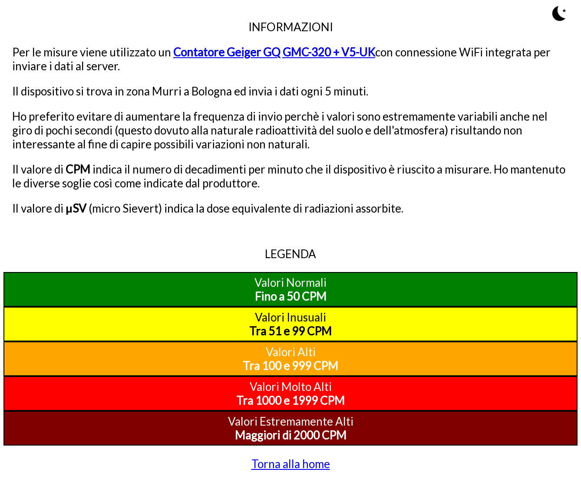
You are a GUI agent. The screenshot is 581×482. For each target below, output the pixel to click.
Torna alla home (290, 464)
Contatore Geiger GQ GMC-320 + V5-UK (274, 52)
